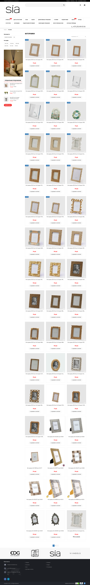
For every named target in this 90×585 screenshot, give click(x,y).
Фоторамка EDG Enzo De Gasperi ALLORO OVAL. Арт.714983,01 (56, 373)
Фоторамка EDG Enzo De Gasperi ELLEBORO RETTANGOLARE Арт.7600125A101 (77, 154)
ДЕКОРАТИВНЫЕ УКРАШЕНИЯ (44, 19)
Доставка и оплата (82, 0)
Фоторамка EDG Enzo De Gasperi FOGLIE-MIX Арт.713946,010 (56, 216)
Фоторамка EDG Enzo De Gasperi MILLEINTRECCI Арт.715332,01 (56, 311)
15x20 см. (17, 43)
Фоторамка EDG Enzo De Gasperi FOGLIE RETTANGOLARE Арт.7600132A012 (35, 154)
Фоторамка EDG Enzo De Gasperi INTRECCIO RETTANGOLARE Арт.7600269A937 (77, 59)
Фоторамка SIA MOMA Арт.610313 (55, 499)
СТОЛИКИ (56, 19)
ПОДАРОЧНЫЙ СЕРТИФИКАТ (29, 23)
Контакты (73, 0)
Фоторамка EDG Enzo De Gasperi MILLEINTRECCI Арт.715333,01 (77, 311)
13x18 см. (12, 43)
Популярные (49, 567)
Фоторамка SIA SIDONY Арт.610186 (55, 531)
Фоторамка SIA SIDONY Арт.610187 (35, 531)
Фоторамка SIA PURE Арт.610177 (34, 468)
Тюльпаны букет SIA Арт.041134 (16, 91)
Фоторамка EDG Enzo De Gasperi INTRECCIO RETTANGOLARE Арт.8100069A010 (77, 248)
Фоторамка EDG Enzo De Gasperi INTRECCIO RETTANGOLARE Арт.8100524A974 (35, 59)
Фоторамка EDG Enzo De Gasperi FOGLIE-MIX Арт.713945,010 (56, 405)
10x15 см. (6, 43)
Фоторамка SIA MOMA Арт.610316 (76, 499)
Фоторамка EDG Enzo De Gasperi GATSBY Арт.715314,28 (35, 311)
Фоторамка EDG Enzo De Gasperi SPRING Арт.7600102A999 (56, 122)
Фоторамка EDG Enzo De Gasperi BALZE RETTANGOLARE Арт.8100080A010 (77, 216)
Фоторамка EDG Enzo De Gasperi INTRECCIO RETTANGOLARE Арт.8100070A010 (56, 248)
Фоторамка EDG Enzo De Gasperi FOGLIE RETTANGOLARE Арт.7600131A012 (56, 154)
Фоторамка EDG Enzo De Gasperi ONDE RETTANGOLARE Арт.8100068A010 (35, 279)
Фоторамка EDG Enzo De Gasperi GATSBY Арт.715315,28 (77, 279)
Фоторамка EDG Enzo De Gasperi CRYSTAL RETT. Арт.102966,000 (35, 122)
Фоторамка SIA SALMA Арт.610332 (76, 436)
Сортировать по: (74, 36)
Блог (76, 0)
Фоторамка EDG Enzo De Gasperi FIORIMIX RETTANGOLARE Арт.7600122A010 (35, 185)
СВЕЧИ (74, 19)
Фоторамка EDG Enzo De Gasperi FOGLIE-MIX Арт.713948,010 (77, 185)
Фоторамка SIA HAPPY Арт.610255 (55, 468)
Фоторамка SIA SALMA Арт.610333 (55, 436)
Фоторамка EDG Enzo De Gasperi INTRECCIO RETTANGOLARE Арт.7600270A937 (56, 59)
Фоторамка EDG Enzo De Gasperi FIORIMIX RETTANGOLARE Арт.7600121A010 (56, 185)
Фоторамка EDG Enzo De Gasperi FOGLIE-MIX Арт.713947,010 (35, 216)
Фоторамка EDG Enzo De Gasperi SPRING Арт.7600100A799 (77, 122)
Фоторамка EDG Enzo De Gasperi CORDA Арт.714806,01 (35, 436)
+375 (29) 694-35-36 (78, 27)
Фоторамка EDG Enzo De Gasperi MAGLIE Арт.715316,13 (35, 405)
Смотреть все (8, 105)
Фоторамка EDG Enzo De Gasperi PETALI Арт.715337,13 (77, 342)
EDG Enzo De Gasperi (8, 37)
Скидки (48, 564)
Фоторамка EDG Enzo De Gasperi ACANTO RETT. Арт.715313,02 (77, 373)
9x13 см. (11, 45)
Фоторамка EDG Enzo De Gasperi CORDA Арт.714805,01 (77, 405)
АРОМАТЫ (9, 19)
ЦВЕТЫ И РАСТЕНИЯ (18, 19)
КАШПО (33, 19)
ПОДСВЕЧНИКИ (65, 19)
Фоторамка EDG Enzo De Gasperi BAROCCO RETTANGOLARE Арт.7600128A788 (56, 91)
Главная (68, 0)
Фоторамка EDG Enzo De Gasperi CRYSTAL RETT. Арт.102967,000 (77, 91)
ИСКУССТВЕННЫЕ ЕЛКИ (58, 23)
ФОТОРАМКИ (16, 23)
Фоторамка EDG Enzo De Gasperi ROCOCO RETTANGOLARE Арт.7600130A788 (35, 91)
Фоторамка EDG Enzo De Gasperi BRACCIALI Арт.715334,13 (35, 342)
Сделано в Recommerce (69, 583)
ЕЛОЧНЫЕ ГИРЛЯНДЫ (71, 23)
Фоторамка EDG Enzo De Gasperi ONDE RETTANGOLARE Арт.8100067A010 (56, 279)
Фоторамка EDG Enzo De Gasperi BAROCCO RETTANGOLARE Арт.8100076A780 (35, 248)
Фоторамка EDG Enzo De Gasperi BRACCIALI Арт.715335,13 (56, 342)
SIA (14, 37)
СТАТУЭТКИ (8, 23)
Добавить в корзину (35, 65)
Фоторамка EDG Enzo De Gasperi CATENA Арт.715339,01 (35, 373)
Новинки (48, 562)
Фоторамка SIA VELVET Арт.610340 (77, 468)
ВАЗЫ (26, 19)
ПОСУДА (79, 19)
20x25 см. (6, 45)
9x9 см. (16, 45)
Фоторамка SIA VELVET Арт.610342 (35, 499)
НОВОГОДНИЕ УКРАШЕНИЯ (44, 23)
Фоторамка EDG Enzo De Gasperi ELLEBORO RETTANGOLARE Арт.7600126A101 (77, 531)
